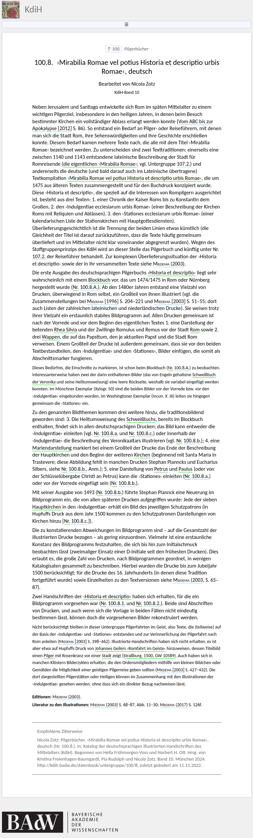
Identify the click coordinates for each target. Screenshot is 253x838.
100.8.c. (144, 433)
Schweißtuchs (141, 419)
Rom (195, 329)
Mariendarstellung (51, 448)
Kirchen (142, 455)
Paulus (185, 469)
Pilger (48, 655)
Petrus (161, 469)
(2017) (174, 705)
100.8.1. (117, 603)
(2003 (188, 580)
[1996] (103, 301)
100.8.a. (109, 433)
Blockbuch (99, 280)
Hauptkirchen (46, 507)
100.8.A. (89, 287)
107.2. (183, 164)
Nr (96, 433)
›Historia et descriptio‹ (172, 272)
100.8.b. (192, 440)
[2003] (170, 301)
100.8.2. (152, 603)
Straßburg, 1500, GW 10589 (149, 655)
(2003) (168, 264)
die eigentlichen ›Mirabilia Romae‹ (100, 164)
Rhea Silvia (65, 329)
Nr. (76, 287)
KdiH (33, 9)
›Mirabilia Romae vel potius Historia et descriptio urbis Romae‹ (135, 178)
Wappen (51, 337)
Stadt (106, 655)
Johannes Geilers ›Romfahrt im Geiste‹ (130, 648)
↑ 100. (114, 49)
